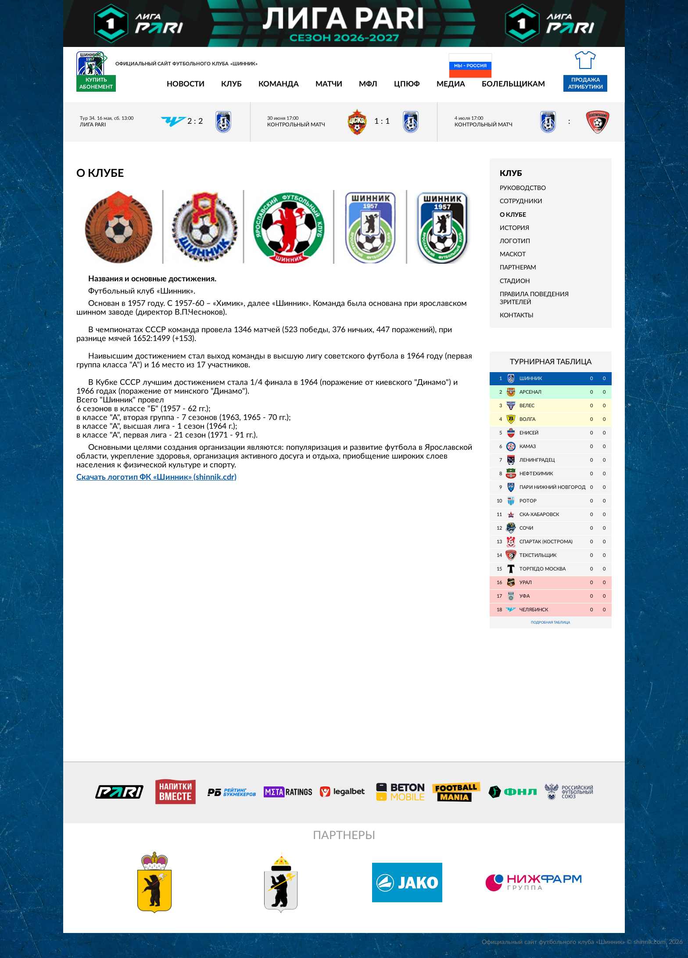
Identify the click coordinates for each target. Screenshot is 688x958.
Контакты (517, 321)
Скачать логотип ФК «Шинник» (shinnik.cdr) (156, 482)
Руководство (523, 193)
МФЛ (317, 89)
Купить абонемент (592, 89)
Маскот (513, 260)
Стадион (515, 286)
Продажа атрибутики (534, 89)
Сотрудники (521, 207)
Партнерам (518, 273)
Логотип (515, 247)
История (514, 233)
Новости (134, 89)
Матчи (277, 89)
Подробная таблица (550, 628)
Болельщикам (462, 89)
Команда (227, 89)
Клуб (180, 89)
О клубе (513, 220)
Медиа (399, 89)
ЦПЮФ (356, 89)
